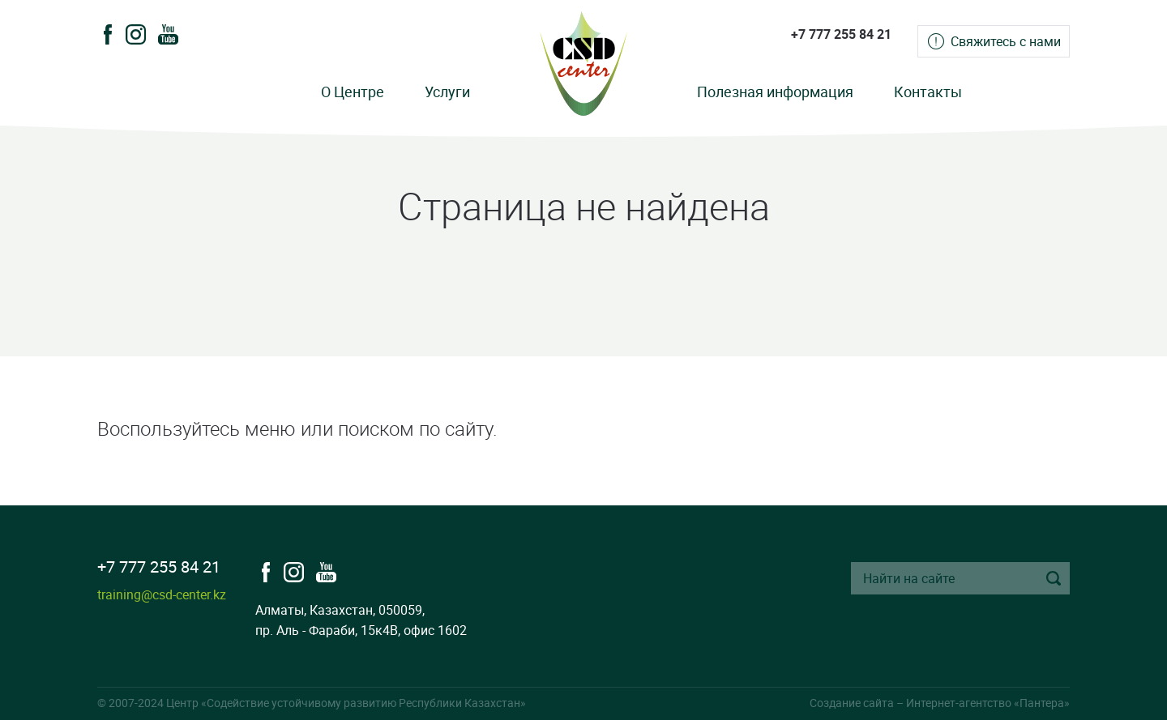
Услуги (447, 91)
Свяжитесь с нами (1006, 41)
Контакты (928, 91)
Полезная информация (775, 91)
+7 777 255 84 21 (841, 34)
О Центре (352, 91)
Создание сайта (852, 702)
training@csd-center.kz (161, 594)
